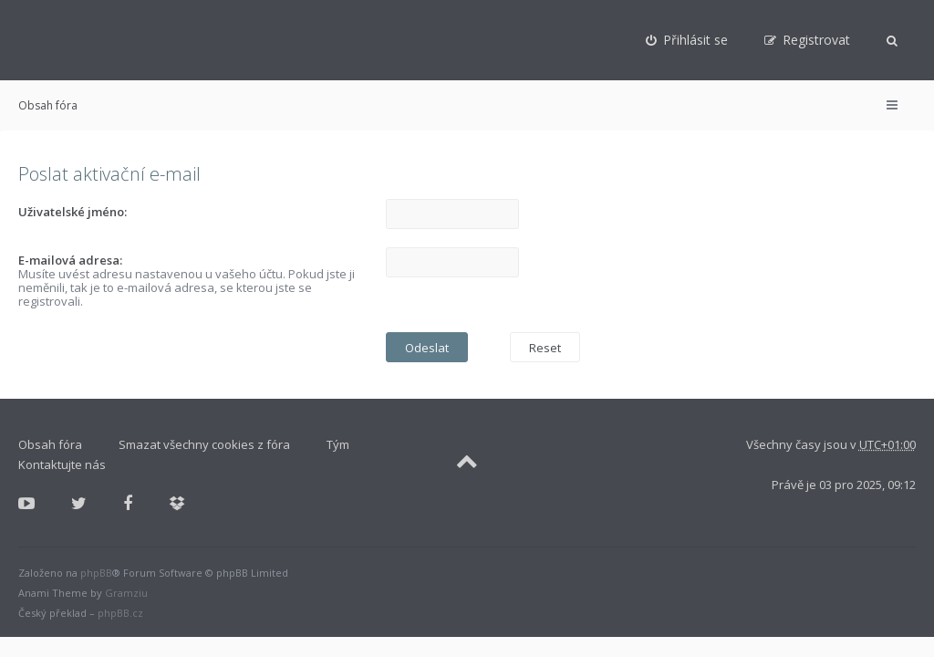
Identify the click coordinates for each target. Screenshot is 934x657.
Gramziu (126, 593)
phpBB (96, 572)
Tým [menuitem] (338, 444)
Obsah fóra (48, 105)
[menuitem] (687, 40)
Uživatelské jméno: (72, 211)
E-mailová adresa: (70, 260)
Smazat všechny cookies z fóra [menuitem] (204, 444)
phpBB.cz (120, 613)
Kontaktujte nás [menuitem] (62, 464)
